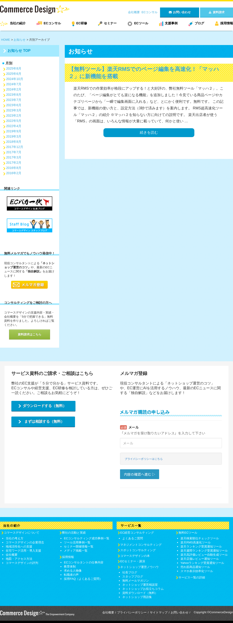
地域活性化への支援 (19, 546)
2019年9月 (13, 131)
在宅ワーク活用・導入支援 (23, 550)
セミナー (110, 23)
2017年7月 (13, 152)
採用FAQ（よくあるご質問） (83, 578)
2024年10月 (14, 79)
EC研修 (81, 23)
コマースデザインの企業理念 (25, 542)
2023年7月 (13, 100)
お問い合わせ (179, 612)
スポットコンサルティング (138, 550)
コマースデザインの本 (135, 556)
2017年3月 (13, 157)
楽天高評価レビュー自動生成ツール (204, 554)
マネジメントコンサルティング (141, 544)
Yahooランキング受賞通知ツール (202, 563)
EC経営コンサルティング (137, 532)
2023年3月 (13, 110)
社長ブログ (129, 572)
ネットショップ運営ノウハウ (139, 567)
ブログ (199, 23)
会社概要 (134, 12)
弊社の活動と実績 (74, 532)
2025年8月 (13, 68)
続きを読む (149, 132)
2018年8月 (13, 141)
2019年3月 (13, 136)
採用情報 (226, 23)
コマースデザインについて (21, 532)
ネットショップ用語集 (137, 597)
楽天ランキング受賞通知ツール (201, 546)
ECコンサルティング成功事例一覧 (86, 538)
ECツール (141, 23)
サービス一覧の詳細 (191, 577)
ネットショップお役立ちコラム (143, 588)
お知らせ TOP (19, 51)
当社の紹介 (18, 23)
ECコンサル (150, 12)
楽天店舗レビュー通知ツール (199, 558)
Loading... (171, 449)
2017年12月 (14, 147)
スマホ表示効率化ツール (196, 571)
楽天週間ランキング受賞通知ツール (204, 550)
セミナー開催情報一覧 (78, 546)
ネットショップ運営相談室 (140, 584)
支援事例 (171, 23)
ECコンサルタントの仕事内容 (83, 562)
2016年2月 (13, 173)
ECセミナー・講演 (132, 561)
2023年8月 (13, 94)
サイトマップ (159, 612)
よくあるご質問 (132, 538)
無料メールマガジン (135, 580)
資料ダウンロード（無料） (140, 593)
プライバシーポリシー (132, 612)
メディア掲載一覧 (76, 550)
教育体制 (70, 566)
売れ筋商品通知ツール (195, 567)
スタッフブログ (132, 576)
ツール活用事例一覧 (77, 542)
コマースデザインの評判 (22, 563)
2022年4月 (13, 126)
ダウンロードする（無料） (44, 406)
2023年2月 (13, 115)
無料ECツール (187, 532)
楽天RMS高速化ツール (195, 542)
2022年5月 (13, 121)
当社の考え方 (14, 538)
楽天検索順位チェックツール (199, 538)
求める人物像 (73, 570)
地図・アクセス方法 (19, 558)
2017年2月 (13, 162)
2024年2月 (13, 89)
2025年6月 (13, 73)
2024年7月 (13, 84)
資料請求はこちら (29, 334)
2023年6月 (13, 105)
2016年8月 (13, 168)
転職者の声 (71, 574)
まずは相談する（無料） (44, 421)
